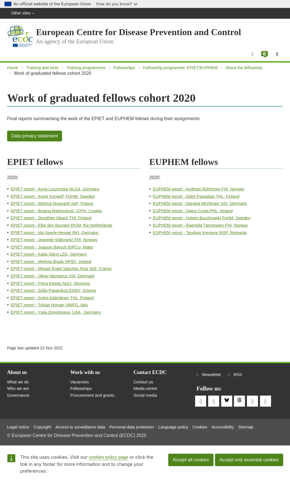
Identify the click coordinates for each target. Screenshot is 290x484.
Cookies (217, 426)
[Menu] (250, 57)
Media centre (146, 394)
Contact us (144, 386)
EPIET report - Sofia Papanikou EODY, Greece (58, 294)
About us (18, 376)
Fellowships (134, 71)
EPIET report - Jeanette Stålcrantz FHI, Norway (59, 243)
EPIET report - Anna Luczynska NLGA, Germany (60, 192)
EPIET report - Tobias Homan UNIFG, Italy (53, 308)
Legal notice (19, 426)
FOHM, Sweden (87, 200)
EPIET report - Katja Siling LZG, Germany (53, 257)
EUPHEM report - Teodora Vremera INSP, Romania (204, 236)
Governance (19, 401)
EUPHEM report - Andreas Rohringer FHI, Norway (203, 192)
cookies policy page (108, 457)
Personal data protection (143, 426)
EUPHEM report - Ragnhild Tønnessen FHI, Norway (205, 228)
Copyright (45, 426)
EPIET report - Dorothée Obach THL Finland (55, 221)
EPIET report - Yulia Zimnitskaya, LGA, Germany (61, 315)
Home (13, 71)
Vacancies (80, 386)
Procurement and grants (94, 401)
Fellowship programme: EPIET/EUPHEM (194, 71)
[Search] (276, 57)
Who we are (19, 394)
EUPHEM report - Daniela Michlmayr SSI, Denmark (205, 207)
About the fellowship (34, 77)
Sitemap (267, 426)
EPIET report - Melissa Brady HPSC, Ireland (55, 265)
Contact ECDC (151, 376)
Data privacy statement (34, 139)
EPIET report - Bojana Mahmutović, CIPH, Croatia (61, 214)
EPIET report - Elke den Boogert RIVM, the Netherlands (67, 228)
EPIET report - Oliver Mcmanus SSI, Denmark (57, 279)
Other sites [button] (22, 13)
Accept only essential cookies (249, 459)
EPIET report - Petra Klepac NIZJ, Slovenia (55, 287)
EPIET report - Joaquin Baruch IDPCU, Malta (56, 250)
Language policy (188, 426)
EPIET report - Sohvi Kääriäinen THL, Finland (56, 301)
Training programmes (92, 71)
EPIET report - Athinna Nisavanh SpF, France (56, 207)
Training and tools (45, 71)
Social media (146, 401)
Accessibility (242, 426)
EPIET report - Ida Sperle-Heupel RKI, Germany (60, 236)
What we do (19, 386)
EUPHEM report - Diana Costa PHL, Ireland (197, 214)
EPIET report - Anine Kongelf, (41, 200)
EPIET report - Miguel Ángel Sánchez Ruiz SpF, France (66, 272)
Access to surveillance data (86, 426)
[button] (263, 57)
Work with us (86, 376)
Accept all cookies (191, 459)
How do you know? (117, 3)
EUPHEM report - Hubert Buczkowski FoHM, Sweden (207, 221)
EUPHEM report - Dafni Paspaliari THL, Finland (200, 200)
